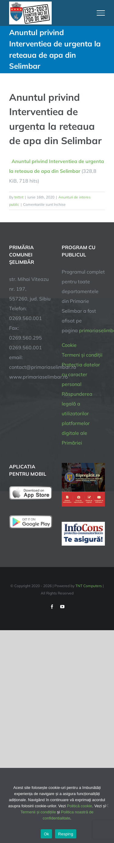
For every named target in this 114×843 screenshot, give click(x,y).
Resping (65, 834)
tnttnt (18, 197)
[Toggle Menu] (101, 12)
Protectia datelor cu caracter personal (81, 374)
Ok (46, 834)
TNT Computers (88, 585)
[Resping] (106, 805)
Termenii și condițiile (38, 812)
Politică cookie (79, 806)
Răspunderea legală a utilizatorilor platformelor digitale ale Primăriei (77, 418)
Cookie (69, 345)
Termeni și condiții (82, 355)
